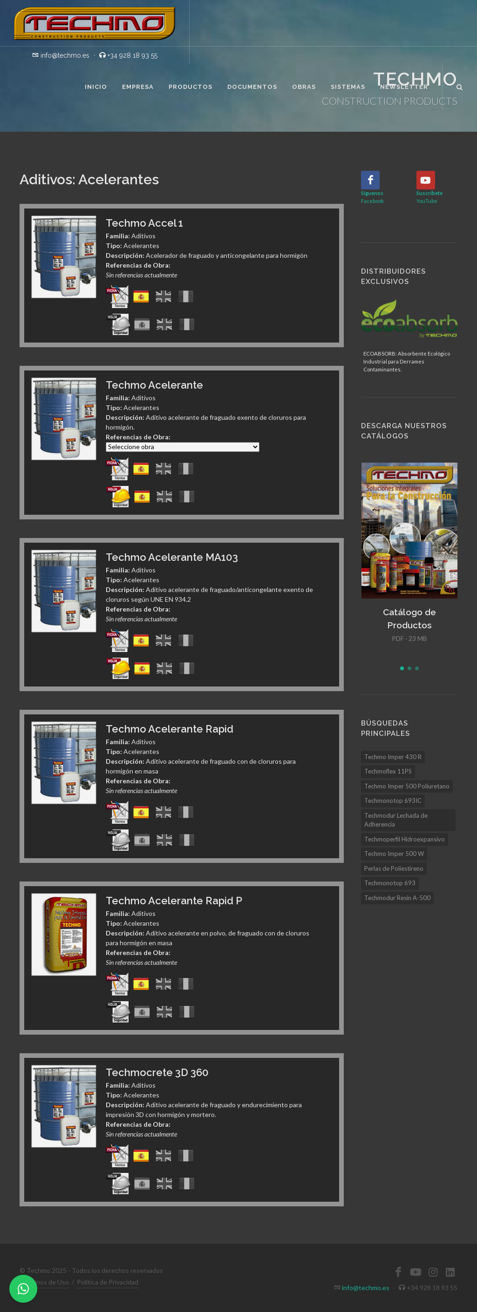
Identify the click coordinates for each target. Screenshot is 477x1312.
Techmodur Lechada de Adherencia (396, 820)
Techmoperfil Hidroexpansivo (404, 839)
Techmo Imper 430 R (393, 756)
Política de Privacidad (107, 1282)
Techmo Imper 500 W (394, 853)
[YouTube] (425, 180)
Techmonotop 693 (390, 883)
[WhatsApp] (23, 1289)
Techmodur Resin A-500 (397, 898)
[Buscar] (460, 85)
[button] (402, 668)
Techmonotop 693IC (393, 800)
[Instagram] (432, 1272)
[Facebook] (370, 180)
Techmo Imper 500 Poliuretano (407, 786)
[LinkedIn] (450, 1272)
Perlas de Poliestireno (393, 868)
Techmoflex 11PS (388, 771)
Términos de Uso (44, 1282)
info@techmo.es (365, 1288)
